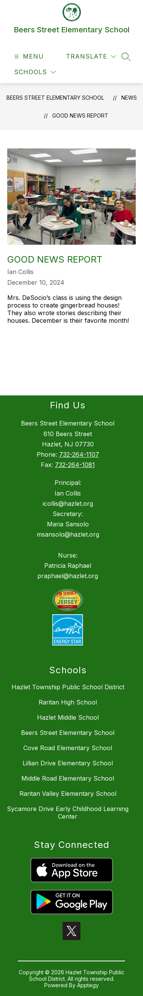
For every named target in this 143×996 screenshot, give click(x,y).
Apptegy (88, 985)
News (129, 97)
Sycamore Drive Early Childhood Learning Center (68, 812)
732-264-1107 (79, 454)
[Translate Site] (91, 56)
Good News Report (80, 115)
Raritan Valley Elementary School (67, 793)
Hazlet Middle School (68, 717)
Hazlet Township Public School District (67, 687)
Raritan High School (68, 702)
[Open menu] (28, 56)
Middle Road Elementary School (67, 778)
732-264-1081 (75, 465)
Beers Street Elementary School (55, 97)
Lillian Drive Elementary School (67, 763)
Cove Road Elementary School (67, 748)
